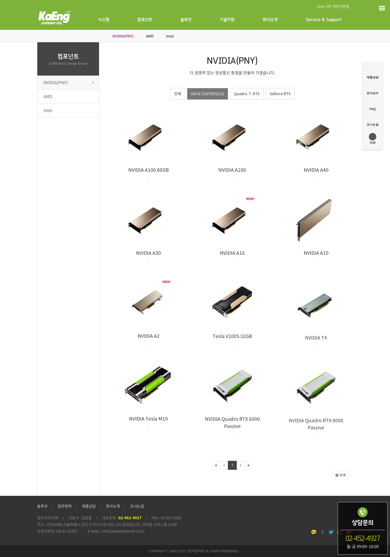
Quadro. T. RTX (247, 93)
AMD (150, 36)
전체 (177, 93)
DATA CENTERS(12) (207, 93)
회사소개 (270, 19)
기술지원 (227, 19)
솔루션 (186, 19)
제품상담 (89, 506)
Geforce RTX (280, 93)
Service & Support (324, 19)
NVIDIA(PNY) (123, 36)
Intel (170, 36)
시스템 (103, 19)
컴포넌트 (144, 19)
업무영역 (65, 506)
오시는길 (137, 506)
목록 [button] (341, 475)
